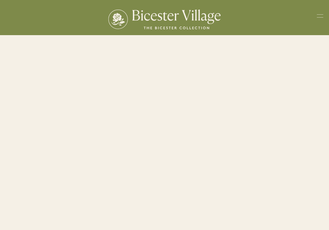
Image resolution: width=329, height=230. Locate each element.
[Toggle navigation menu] (320, 17)
